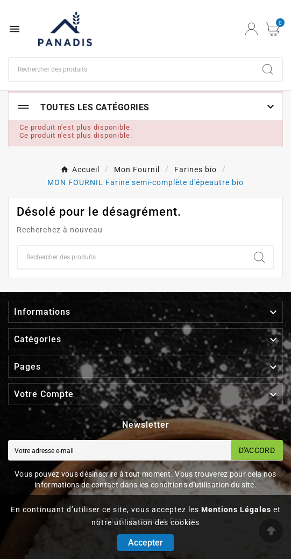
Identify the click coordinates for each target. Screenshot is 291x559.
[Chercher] (131, 69)
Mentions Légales (236, 509)
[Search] (267, 69)
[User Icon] (251, 29)
